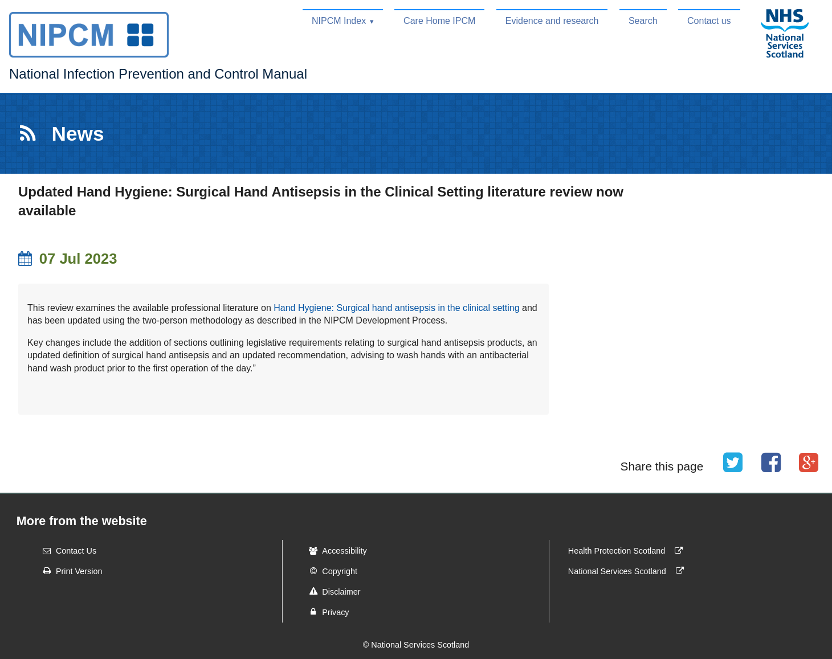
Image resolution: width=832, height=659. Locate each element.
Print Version (69, 570)
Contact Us (65, 550)
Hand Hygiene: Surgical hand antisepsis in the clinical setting (396, 308)
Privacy (325, 611)
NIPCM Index (339, 21)
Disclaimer (330, 591)
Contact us (709, 21)
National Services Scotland (628, 570)
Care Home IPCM (439, 21)
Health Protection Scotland (628, 550)
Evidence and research (552, 21)
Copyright (329, 570)
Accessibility (333, 550)
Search (643, 21)
